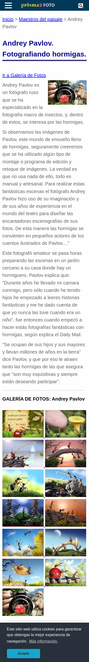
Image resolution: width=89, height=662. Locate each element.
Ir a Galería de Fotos (24, 75)
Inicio (8, 19)
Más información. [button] (43, 641)
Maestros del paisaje (40, 19)
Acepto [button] (23, 653)
